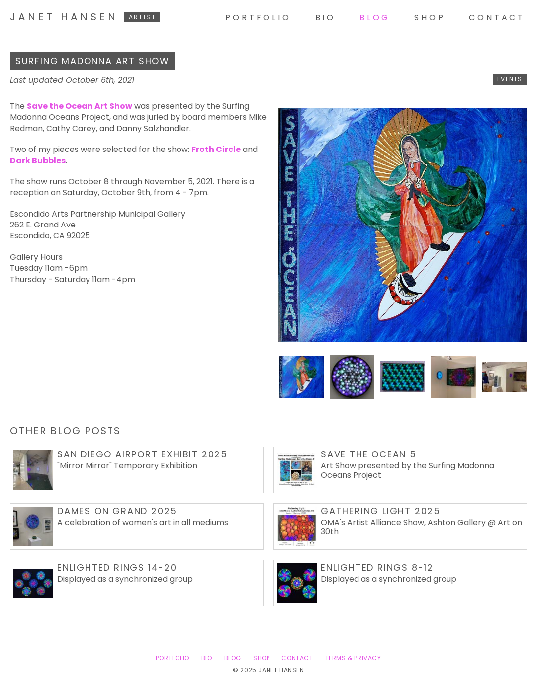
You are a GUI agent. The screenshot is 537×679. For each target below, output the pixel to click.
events (509, 79)
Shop (429, 17)
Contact (497, 17)
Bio (325, 17)
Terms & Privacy (353, 658)
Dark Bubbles (38, 160)
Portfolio (258, 17)
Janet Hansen (85, 17)
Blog (374, 17)
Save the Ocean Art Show (79, 106)
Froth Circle (216, 149)
